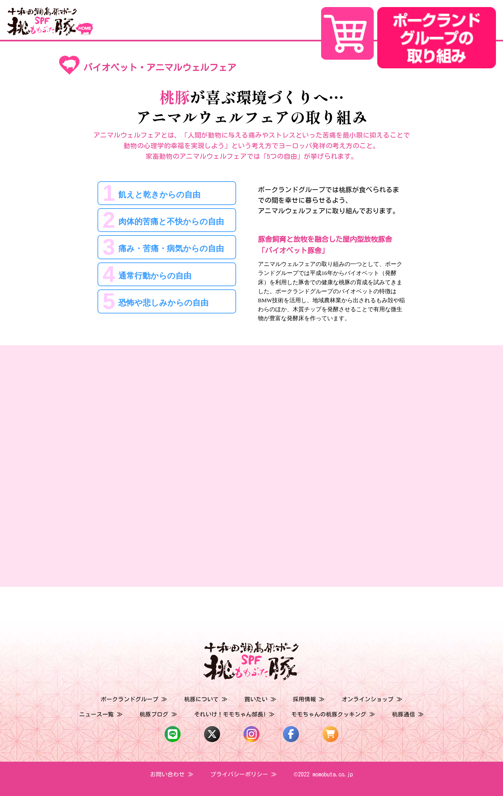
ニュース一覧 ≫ (101, 714)
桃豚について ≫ (205, 699)
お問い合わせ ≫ (171, 774)
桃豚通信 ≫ (408, 714)
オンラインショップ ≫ (372, 699)
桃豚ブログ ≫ (158, 714)
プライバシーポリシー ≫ (243, 774)
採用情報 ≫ (309, 699)
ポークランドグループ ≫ (134, 699)
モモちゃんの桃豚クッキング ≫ (333, 714)
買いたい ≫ (260, 699)
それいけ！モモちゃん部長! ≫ (234, 714)
